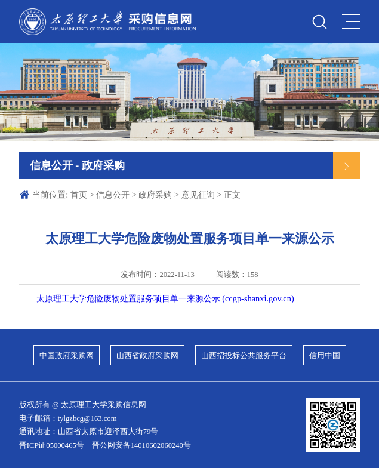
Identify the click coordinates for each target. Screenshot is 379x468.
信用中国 (324, 356)
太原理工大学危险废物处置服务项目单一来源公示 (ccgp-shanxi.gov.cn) (165, 298)
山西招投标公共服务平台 (243, 356)
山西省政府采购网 (147, 356)
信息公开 (113, 194)
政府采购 (155, 194)
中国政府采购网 (66, 356)
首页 (78, 194)
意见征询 (198, 194)
